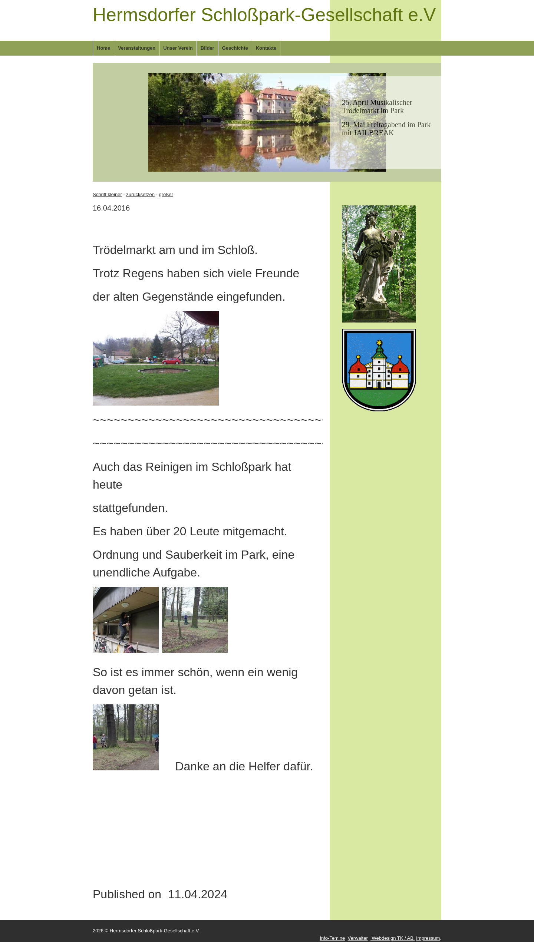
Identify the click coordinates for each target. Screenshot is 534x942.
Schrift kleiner (107, 194)
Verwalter (358, 938)
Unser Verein (178, 48)
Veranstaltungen (136, 48)
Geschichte (235, 48)
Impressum (428, 938)
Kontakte (266, 48)
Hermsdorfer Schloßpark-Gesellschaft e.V (264, 14)
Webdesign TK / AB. (392, 938)
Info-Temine (332, 938)
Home (103, 48)
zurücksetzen (140, 194)
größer (166, 194)
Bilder (207, 48)
